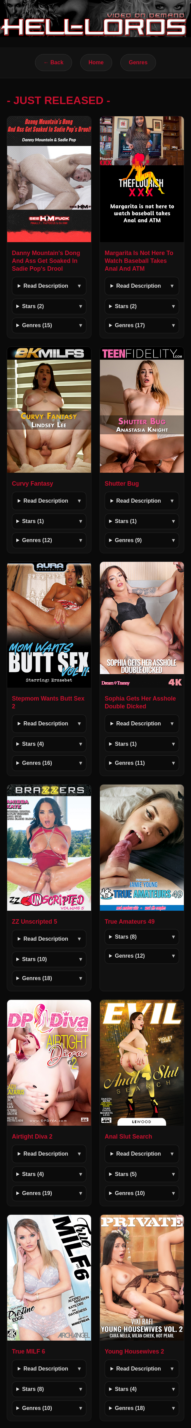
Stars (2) (33, 306)
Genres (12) (37, 540)
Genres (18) (37, 978)
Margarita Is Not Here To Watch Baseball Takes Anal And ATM (139, 261)
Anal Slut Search (128, 1136)
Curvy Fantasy (32, 483)
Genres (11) (130, 763)
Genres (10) (130, 1193)
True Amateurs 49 (130, 921)
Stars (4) (33, 744)
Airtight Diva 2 (32, 1136)
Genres (138, 62)
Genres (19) (37, 1193)
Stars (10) (34, 959)
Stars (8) (126, 937)
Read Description (45, 286)
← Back (54, 62)
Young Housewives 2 (134, 1351)
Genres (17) (130, 325)
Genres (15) (37, 325)
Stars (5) (126, 1174)
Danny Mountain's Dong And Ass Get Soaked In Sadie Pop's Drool (46, 261)
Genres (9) (128, 540)
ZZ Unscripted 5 (34, 921)
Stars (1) (33, 521)
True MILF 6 (28, 1351)
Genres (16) (37, 763)
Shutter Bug (122, 483)
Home (96, 62)
